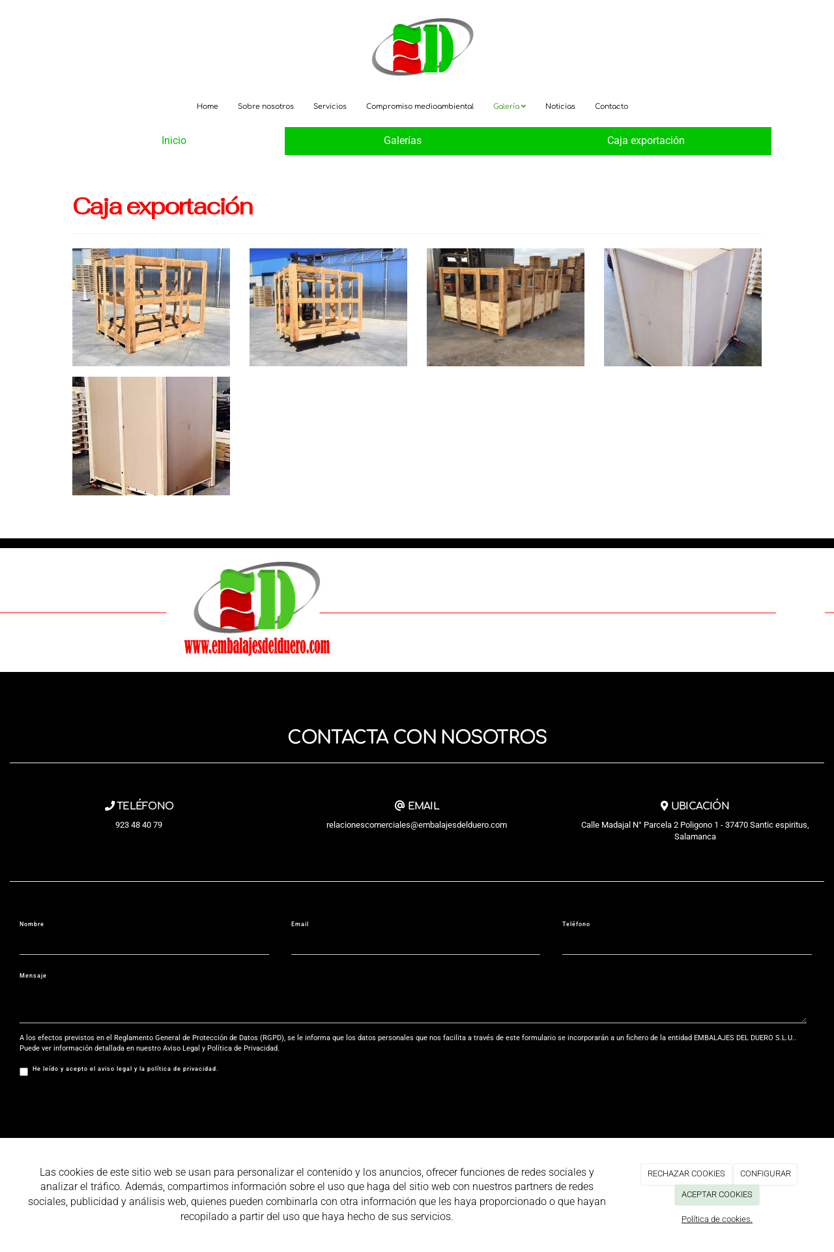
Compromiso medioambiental (420, 106)
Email (300, 924)
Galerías (403, 140)
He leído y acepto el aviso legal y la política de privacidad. (119, 1071)
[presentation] (119, 1111)
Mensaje (33, 975)
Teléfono (576, 924)
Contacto (611, 106)
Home (207, 106)
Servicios (330, 106)
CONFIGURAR (765, 1173)
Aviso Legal (181, 1048)
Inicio (174, 140)
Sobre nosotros (266, 106)
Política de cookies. (717, 1219)
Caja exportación (646, 140)
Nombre (32, 924)
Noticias (560, 106)
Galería (509, 106)
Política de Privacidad (242, 1048)
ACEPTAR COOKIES (717, 1194)
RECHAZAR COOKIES (686, 1173)
